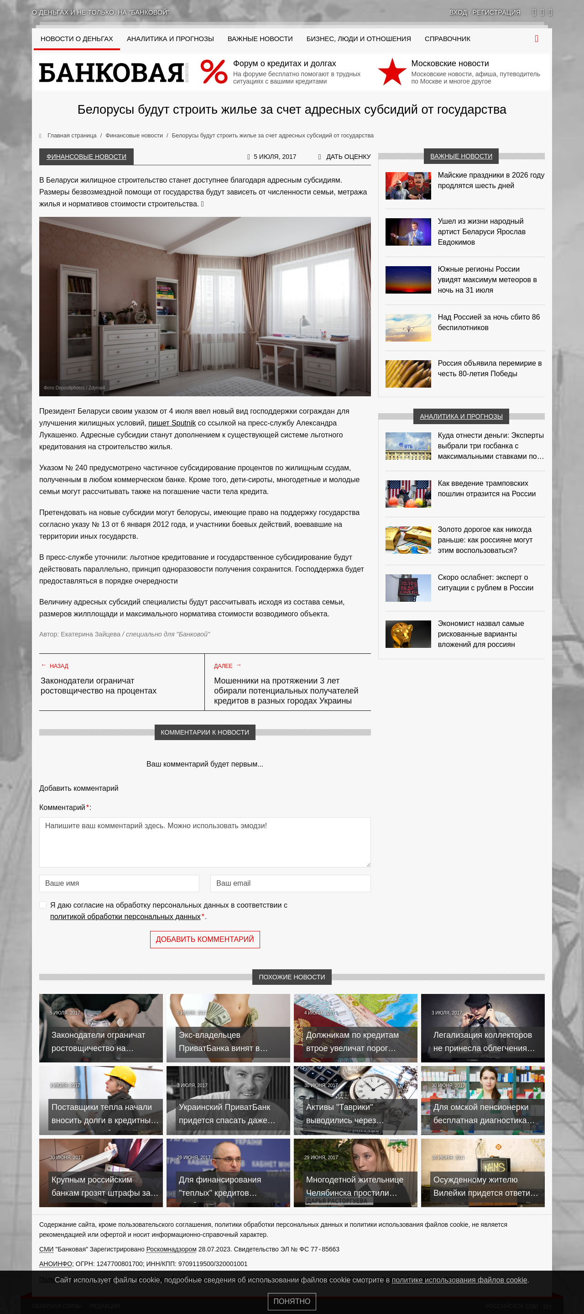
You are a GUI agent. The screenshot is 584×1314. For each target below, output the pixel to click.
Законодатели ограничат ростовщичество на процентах (98, 685)
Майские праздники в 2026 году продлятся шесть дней (491, 180)
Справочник (447, 38)
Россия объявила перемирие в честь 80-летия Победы (490, 368)
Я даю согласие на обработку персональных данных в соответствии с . (168, 912)
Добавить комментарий (205, 939)
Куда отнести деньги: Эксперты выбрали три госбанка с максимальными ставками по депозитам (491, 446)
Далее (228, 665)
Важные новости (260, 38)
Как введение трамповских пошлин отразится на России (487, 488)
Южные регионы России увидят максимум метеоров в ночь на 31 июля (487, 279)
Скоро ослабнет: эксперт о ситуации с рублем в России (486, 582)
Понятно (292, 1301)
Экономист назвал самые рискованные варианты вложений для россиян (481, 634)
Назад (54, 665)
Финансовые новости (86, 156)
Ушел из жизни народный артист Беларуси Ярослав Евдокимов (482, 231)
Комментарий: (65, 808)
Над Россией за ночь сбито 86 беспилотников (489, 322)
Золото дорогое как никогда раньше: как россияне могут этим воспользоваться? (485, 540)
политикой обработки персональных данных (125, 916)
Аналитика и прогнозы (170, 38)
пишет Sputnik (172, 423)
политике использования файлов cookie (459, 1280)
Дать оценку (348, 156)
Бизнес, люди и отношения (359, 38)
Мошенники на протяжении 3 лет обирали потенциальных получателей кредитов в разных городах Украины (286, 690)
